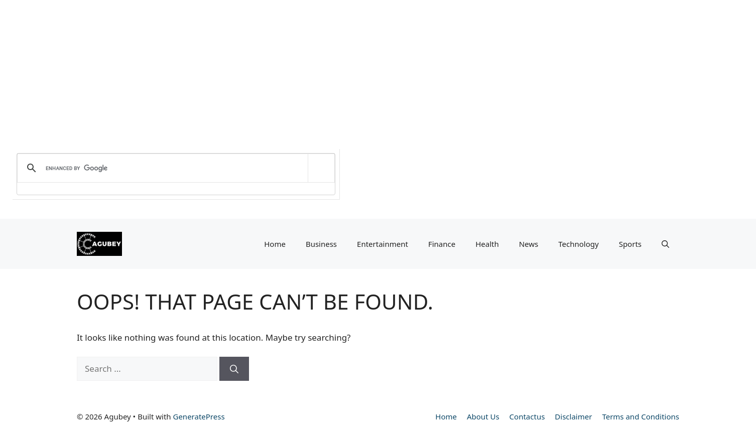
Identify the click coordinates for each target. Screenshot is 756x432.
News (529, 244)
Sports (630, 244)
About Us (483, 416)
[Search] (234, 369)
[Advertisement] (301, 70)
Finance (441, 244)
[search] (174, 168)
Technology (578, 244)
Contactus (527, 416)
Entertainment (382, 244)
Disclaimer (573, 416)
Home (275, 244)
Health (487, 244)
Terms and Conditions (640, 416)
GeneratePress (198, 416)
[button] (665, 244)
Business (321, 244)
